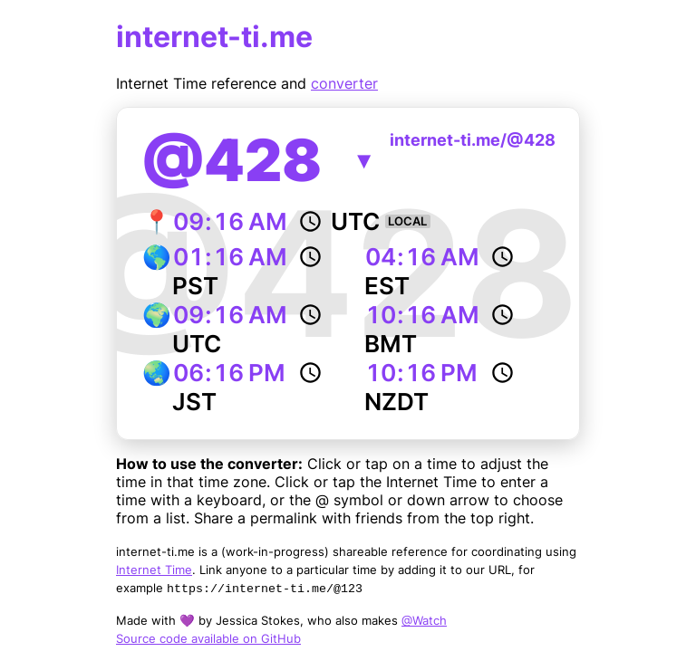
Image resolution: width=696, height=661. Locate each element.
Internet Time (154, 569)
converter (344, 83)
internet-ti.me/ (473, 139)
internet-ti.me (214, 36)
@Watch (424, 620)
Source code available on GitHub (208, 638)
